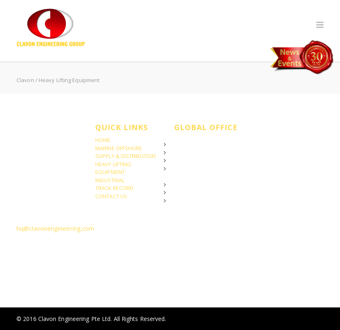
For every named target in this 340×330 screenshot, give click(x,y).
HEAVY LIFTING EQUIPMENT (113, 168)
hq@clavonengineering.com (55, 228)
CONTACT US (111, 196)
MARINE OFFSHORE (118, 148)
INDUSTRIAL (109, 180)
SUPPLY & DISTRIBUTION (125, 156)
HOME (102, 140)
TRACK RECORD (114, 188)
